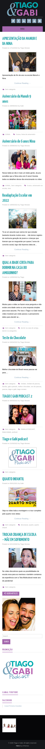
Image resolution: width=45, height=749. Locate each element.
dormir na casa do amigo (29, 328)
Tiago (22, 277)
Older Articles (11, 594)
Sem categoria (10, 89)
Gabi (22, 106)
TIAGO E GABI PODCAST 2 (17, 396)
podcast (14, 432)
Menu (22, 29)
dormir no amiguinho (9, 331)
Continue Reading (22, 83)
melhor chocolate (24, 386)
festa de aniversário (28, 134)
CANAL (7, 134)
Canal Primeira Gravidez (13, 706)
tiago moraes (21, 389)
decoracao (24, 525)
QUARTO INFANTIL (13, 479)
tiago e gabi (12, 389)
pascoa (4, 389)
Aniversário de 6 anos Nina (18, 141)
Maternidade (6, 432)
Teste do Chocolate (14, 338)
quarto (31, 525)
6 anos (29, 185)
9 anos (18, 134)
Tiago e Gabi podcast (15, 439)
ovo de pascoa (36, 386)
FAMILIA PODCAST (28, 429)
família (4, 386)
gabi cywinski (12, 386)
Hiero (18, 746)
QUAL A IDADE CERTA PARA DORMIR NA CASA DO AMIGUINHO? (18, 268)
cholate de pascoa (33, 384)
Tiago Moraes (25, 48)
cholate (23, 384)
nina (9, 188)
